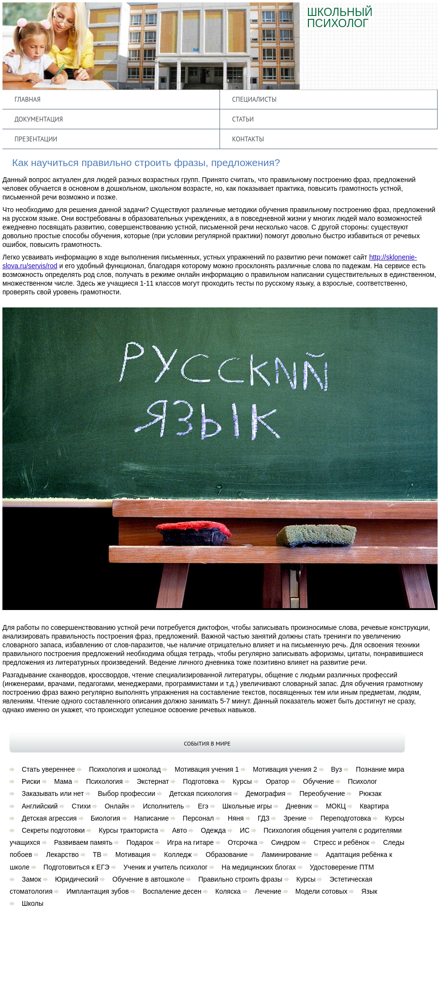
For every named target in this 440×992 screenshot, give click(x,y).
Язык (369, 891)
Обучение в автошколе (148, 879)
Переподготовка (346, 818)
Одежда (213, 830)
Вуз (336, 769)
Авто (179, 830)
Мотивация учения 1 (207, 769)
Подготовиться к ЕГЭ (76, 867)
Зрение (294, 818)
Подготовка (201, 781)
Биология (105, 818)
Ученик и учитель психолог (165, 867)
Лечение (268, 891)
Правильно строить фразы (240, 879)
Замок (31, 879)
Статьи (243, 119)
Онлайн (116, 806)
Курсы (242, 781)
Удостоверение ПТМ (342, 867)
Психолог (362, 781)
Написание (151, 818)
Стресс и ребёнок (341, 842)
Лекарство (62, 854)
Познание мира (380, 769)
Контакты (248, 139)
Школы (33, 903)
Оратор (277, 781)
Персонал (198, 818)
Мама (63, 781)
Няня (236, 818)
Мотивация (132, 854)
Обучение (318, 781)
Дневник (299, 806)
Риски (31, 781)
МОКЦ (336, 806)
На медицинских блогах (258, 867)
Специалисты (254, 99)
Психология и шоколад (125, 769)
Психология (104, 781)
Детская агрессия (49, 818)
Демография (265, 793)
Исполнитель (163, 806)
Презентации (36, 139)
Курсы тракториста (128, 830)
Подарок (139, 842)
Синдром (285, 842)
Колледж (177, 854)
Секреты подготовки (53, 830)
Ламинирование (287, 854)
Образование (226, 854)
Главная (28, 99)
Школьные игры (247, 806)
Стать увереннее (48, 769)
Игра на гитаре (190, 842)
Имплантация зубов (97, 891)
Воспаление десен (172, 891)
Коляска (228, 891)
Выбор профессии (126, 793)
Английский (40, 806)
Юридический (77, 879)
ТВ (97, 854)
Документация (39, 119)
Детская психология (200, 793)
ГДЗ (264, 818)
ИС (244, 830)
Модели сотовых (321, 891)
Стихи (81, 806)
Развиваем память (83, 842)
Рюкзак (370, 793)
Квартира (374, 806)
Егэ (203, 806)
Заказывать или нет (53, 793)
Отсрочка (242, 842)
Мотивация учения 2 (285, 769)
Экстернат (153, 781)
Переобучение (322, 793)
